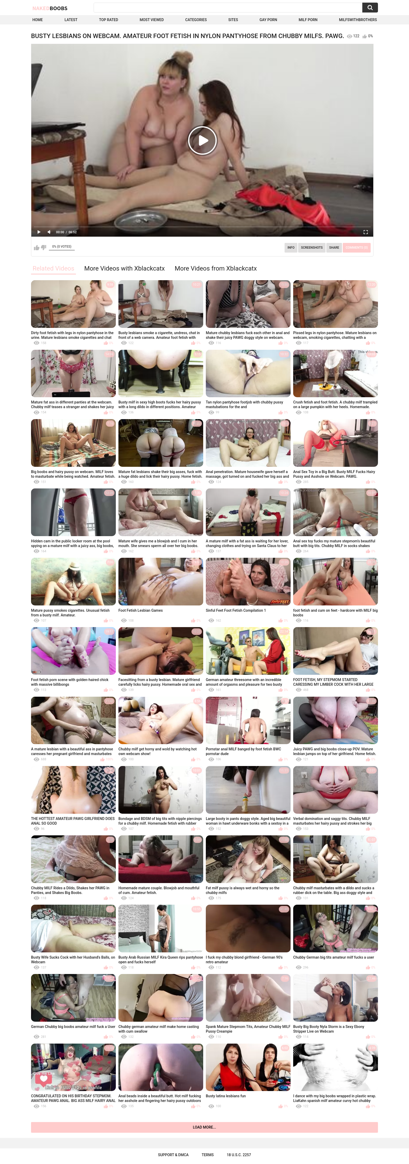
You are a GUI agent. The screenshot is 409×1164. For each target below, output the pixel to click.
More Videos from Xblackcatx (216, 268)
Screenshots (312, 247)
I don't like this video (43, 247)
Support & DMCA (173, 1155)
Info (290, 247)
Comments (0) (357, 247)
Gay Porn (268, 20)
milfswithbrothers (358, 20)
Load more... (204, 1127)
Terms (208, 1155)
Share (334, 247)
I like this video (36, 247)
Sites (233, 20)
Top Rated (108, 20)
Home (37, 20)
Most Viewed (152, 20)
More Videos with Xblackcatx (124, 268)
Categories (196, 20)
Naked (50, 8)
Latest (71, 20)
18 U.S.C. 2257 (239, 1155)
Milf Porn (308, 20)
